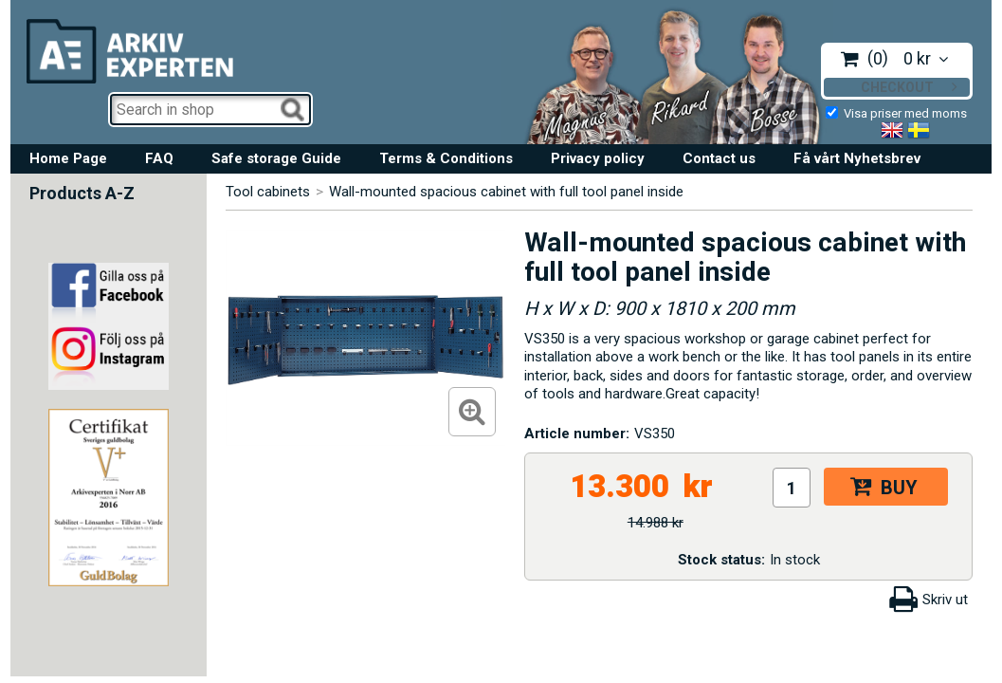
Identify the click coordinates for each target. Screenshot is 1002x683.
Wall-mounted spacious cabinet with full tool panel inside (506, 191)
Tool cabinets (268, 191)
